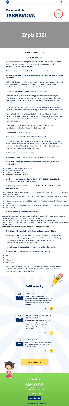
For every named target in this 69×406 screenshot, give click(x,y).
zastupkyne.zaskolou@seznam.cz (22, 168)
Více (46, 309)
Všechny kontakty (34, 398)
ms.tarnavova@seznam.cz (20, 175)
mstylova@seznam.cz (16, 170)
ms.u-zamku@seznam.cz (19, 172)
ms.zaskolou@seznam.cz (34, 393)
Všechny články (34, 362)
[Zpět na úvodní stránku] (7, 2)
